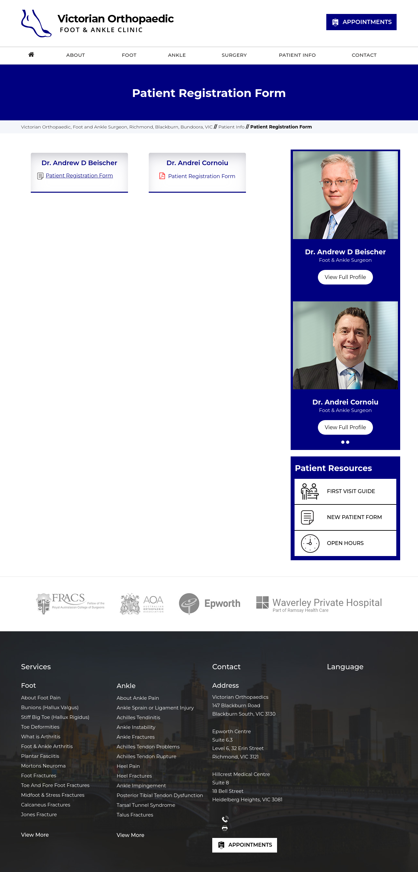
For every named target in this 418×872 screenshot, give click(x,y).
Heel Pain (128, 766)
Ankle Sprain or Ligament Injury (155, 708)
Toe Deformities (40, 727)
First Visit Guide (351, 491)
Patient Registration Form (202, 176)
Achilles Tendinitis (138, 717)
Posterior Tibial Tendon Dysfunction (160, 795)
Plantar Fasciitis (40, 756)
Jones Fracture (39, 814)
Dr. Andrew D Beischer (345, 259)
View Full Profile (345, 277)
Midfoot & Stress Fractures (53, 795)
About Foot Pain (41, 698)
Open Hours (345, 543)
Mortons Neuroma (43, 766)
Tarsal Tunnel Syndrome (146, 805)
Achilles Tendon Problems (148, 747)
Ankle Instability (136, 727)
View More (35, 835)
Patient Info (231, 127)
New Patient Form (354, 517)
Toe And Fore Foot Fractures (55, 785)
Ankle (126, 686)
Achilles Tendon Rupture (146, 756)
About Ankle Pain (138, 698)
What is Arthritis (40, 736)
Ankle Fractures (136, 737)
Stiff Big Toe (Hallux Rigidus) (55, 717)
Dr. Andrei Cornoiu (345, 409)
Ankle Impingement (141, 785)
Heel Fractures (134, 776)
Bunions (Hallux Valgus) (50, 707)
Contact (226, 666)
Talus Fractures (135, 815)
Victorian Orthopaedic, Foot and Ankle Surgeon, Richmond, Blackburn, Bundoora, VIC (117, 127)
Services (36, 666)
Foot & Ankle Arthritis (47, 746)
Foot (28, 685)
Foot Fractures (38, 775)
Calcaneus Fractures (45, 805)
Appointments (361, 22)
